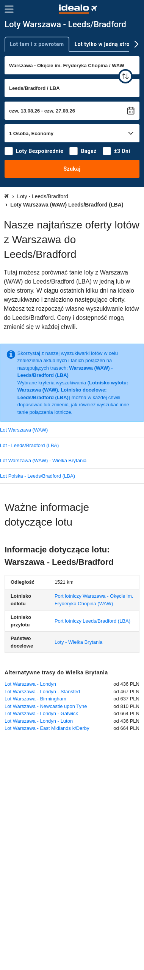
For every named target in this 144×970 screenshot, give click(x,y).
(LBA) (92, 621)
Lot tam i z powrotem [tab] (37, 44)
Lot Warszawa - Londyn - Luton (39, 721)
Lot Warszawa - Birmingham (35, 699)
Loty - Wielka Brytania (78, 642)
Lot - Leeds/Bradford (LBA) (29, 445)
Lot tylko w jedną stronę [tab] (105, 44)
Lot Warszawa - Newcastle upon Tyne (46, 706)
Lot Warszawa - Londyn (30, 684)
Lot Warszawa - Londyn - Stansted (42, 691)
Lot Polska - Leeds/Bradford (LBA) (37, 476)
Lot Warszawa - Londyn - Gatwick (41, 713)
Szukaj (71, 169)
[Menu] (9, 9)
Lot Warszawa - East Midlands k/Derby (47, 728)
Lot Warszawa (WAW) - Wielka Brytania (43, 460)
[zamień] (125, 76)
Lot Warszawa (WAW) (24, 430)
